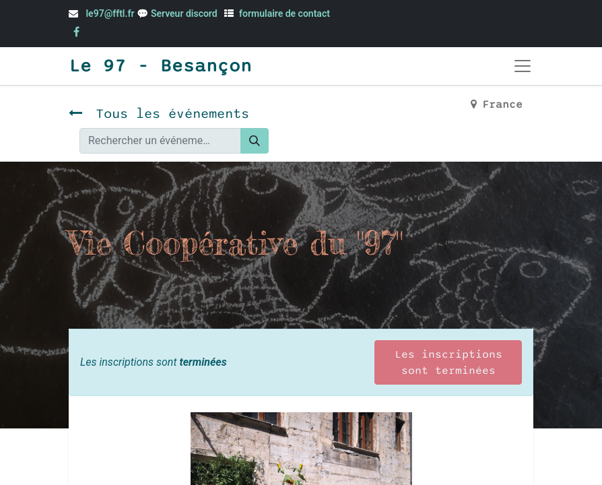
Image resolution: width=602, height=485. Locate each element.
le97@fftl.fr (110, 13)
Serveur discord (185, 13)
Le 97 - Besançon (160, 66)
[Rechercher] (254, 141)
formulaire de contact (284, 13)
